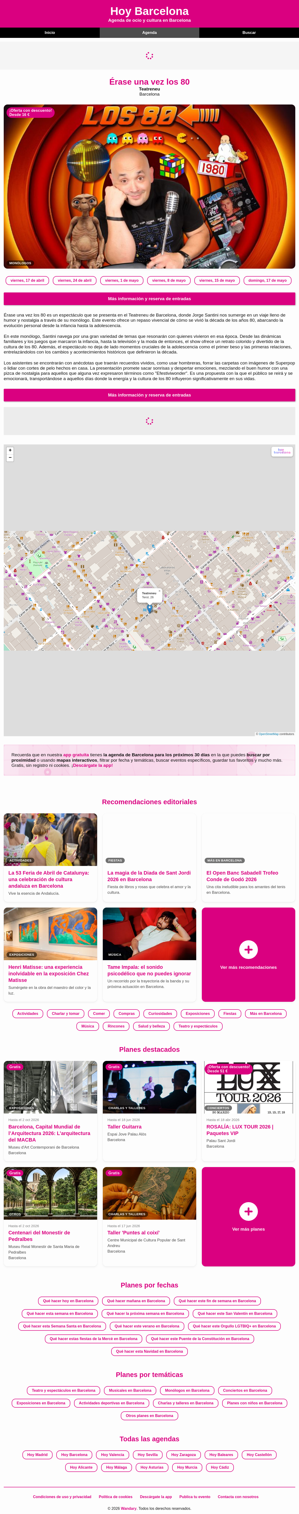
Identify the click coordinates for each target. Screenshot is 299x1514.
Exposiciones (198, 1013)
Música (88, 1026)
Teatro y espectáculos (198, 1026)
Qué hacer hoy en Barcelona (68, 1300)
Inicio (50, 32)
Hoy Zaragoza (183, 1454)
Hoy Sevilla (148, 1454)
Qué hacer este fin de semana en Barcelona (217, 1300)
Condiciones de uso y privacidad (62, 1496)
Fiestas (230, 1013)
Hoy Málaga (116, 1467)
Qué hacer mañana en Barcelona (136, 1300)
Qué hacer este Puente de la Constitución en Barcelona (200, 1338)
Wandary (128, 1508)
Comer (99, 1013)
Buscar (249, 32)
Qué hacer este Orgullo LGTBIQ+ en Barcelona (234, 1326)
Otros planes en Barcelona (149, 1415)
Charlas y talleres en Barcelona (185, 1403)
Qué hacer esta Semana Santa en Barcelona (62, 1326)
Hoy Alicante (81, 1467)
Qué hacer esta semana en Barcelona (60, 1313)
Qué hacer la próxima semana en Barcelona (145, 1313)
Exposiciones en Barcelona (41, 1403)
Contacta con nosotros (238, 1496)
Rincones (116, 1026)
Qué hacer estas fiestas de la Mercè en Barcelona (93, 1338)
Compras (127, 1013)
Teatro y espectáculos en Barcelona (63, 1390)
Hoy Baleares (221, 1454)
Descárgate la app (156, 1496)
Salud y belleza (151, 1026)
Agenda (149, 32)
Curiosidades (160, 1013)
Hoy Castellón (259, 1454)
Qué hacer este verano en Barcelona (147, 1326)
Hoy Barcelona (74, 1454)
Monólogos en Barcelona (187, 1390)
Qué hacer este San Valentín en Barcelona (235, 1313)
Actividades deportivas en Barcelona (111, 1403)
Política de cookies (115, 1496)
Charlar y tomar (65, 1013)
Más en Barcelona (266, 1013)
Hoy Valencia (112, 1454)
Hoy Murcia (187, 1467)
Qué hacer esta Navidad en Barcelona (149, 1351)
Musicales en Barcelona (130, 1390)
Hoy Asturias (152, 1467)
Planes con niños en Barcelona (254, 1403)
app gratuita (76, 754)
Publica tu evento (194, 1496)
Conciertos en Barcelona (245, 1390)
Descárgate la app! (93, 764)
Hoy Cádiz (220, 1467)
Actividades (27, 1013)
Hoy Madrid (37, 1454)
